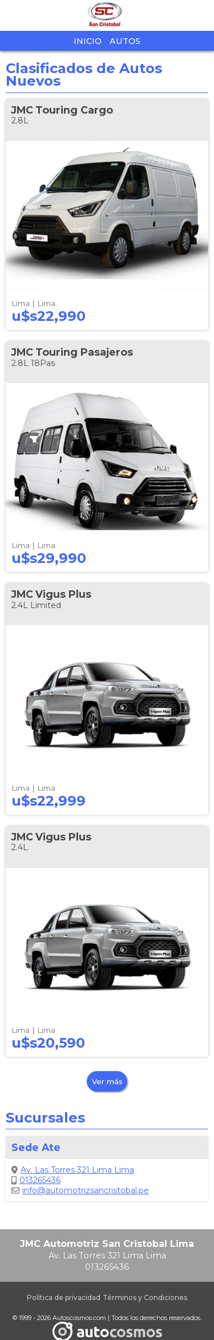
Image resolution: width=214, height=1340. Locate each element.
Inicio (88, 41)
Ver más (107, 1081)
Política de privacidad (63, 1297)
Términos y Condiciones (145, 1297)
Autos (125, 41)
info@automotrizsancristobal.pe (80, 1190)
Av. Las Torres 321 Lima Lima (72, 1170)
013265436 (35, 1180)
